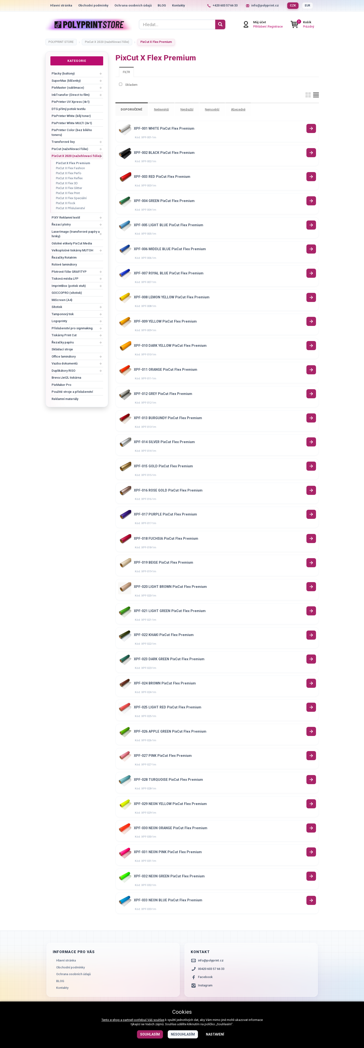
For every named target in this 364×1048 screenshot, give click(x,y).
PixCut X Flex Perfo (68, 173)
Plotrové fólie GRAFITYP (69, 271)
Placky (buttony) (63, 73)
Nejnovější (213, 109)
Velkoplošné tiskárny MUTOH (72, 250)
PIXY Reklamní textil (66, 217)
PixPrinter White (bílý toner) (71, 116)
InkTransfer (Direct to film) (71, 95)
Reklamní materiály (65, 399)
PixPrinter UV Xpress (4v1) (71, 102)
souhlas (158, 1020)
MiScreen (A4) (62, 300)
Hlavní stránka (61, 5)
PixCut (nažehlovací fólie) (70, 149)
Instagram (205, 996)
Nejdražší (187, 109)
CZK (293, 5)
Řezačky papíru (63, 342)
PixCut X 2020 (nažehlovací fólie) (76, 156)
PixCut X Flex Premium (73, 163)
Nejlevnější (162, 109)
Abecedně (239, 109)
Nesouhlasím (183, 1034)
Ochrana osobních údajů (133, 5)
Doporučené (132, 109)
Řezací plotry (61, 224)
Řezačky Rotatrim (64, 257)
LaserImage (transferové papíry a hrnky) (76, 234)
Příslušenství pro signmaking (72, 328)
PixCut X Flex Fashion (70, 168)
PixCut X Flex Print (68, 193)
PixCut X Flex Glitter (69, 188)
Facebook (205, 988)
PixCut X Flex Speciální (71, 198)
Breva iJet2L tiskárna (66, 377)
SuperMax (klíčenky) (66, 80)
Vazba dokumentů (65, 363)
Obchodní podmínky (93, 5)
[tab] (126, 72)
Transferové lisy (63, 142)
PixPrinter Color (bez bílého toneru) (72, 132)
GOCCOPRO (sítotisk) (67, 293)
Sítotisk (57, 307)
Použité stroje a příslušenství (72, 392)
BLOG (162, 5)
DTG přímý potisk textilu (68, 109)
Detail (311, 128)
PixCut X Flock (65, 203)
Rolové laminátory (64, 264)
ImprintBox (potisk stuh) (69, 286)
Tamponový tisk (63, 314)
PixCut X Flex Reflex (69, 178)
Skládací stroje (62, 349)
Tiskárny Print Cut (64, 335)
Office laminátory (64, 356)
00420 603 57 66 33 (211, 979)
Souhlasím (150, 1034)
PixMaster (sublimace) (68, 87)
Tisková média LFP (65, 278)
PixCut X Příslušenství (70, 208)
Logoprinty (59, 321)
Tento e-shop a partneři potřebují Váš (127, 1020)
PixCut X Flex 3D (67, 183)
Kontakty (178, 5)
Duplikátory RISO (63, 370)
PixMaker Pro (61, 385)
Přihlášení (264, 26)
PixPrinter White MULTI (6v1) (72, 123)
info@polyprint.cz (265, 5)
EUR (307, 5)
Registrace (280, 26)
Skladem (131, 85)
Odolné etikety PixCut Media (72, 243)
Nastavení (215, 1034)
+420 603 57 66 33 (225, 5)
